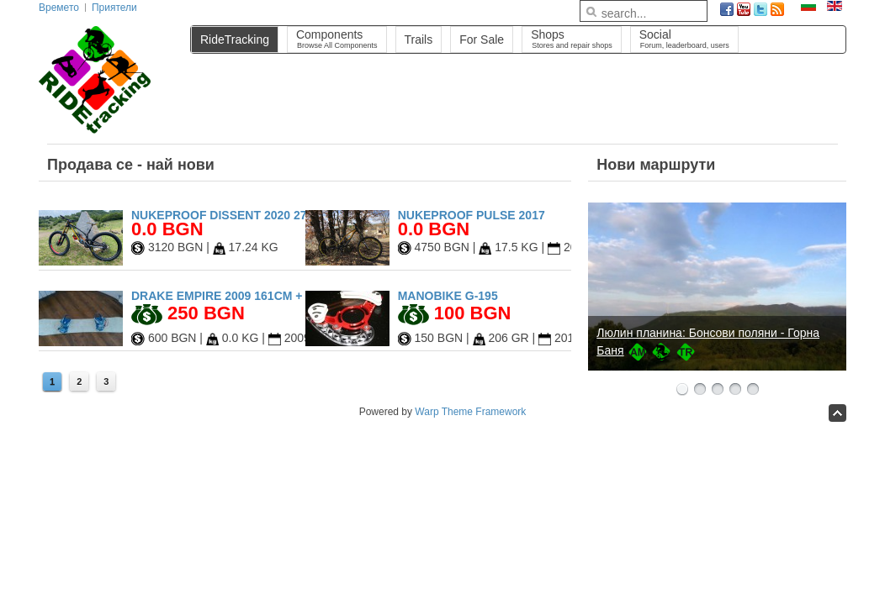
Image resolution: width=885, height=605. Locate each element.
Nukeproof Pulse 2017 (471, 215)
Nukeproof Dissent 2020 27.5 (223, 215)
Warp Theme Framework (470, 412)
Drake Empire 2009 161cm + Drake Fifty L (262, 295)
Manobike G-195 (448, 295)
